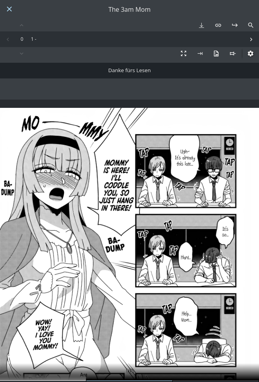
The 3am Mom (129, 9)
